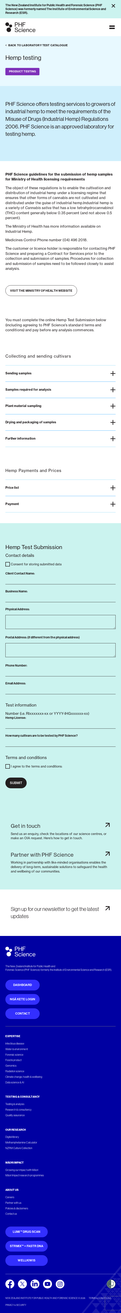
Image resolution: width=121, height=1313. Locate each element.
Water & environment (16, 1049)
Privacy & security (15, 1305)
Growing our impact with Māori (21, 1170)
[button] (60, 373)
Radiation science (14, 1071)
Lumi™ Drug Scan (27, 1232)
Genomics (10, 1065)
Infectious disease (14, 1043)
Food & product (13, 1060)
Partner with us (13, 1202)
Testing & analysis (14, 1104)
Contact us (11, 1213)
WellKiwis (26, 1260)
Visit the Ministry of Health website (41, 291)
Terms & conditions (100, 1298)
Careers (9, 1197)
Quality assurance (15, 1115)
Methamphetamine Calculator (21, 1142)
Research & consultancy (18, 1109)
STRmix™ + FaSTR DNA (26, 1246)
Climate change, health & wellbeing (23, 1076)
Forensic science (14, 1054)
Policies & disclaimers (16, 1208)
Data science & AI (14, 1082)
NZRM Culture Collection (18, 1148)
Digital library (12, 1137)
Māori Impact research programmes (24, 1175)
